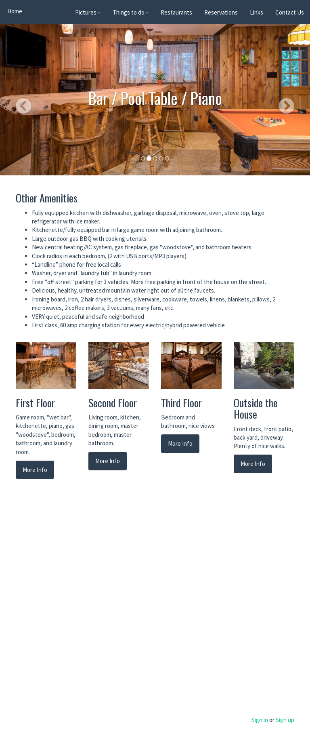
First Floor (35, 403)
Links (256, 12)
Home (14, 11)
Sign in (259, 720)
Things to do (131, 12)
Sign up (285, 720)
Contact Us (289, 12)
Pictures (88, 12)
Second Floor (112, 403)
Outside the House (256, 408)
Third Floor (181, 403)
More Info (35, 470)
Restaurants (176, 12)
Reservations (221, 12)
